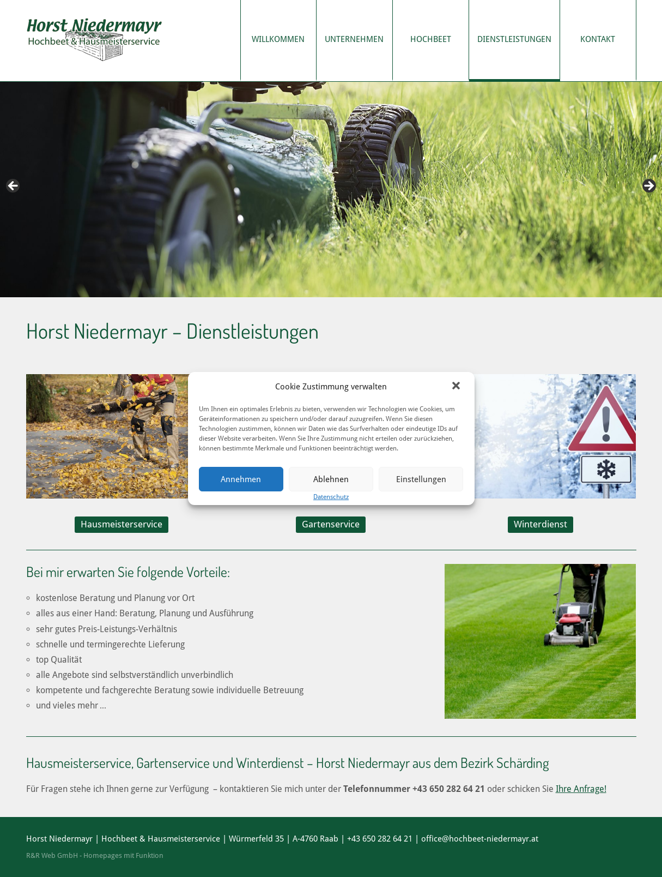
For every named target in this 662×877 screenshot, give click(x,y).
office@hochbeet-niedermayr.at (479, 839)
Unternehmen (354, 39)
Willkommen (278, 39)
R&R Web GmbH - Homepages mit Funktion (94, 855)
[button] (457, 386)
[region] (331, 189)
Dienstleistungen (514, 39)
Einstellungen (421, 479)
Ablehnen (331, 479)
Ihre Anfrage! (581, 789)
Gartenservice (331, 524)
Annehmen (241, 479)
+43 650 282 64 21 (379, 839)
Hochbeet (430, 39)
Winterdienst (540, 524)
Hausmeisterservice (121, 524)
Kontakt (597, 39)
